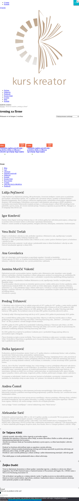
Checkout (7, 171)
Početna (6, 90)
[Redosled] (67, 116)
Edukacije (7, 92)
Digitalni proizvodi (10, 173)
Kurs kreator (8, 181)
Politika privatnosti (35, 500)
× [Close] (78, 1)
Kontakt (6, 4)
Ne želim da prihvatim (22, 500)
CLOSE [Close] (76, 2)
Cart (5, 170)
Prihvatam (11, 500)
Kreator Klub (8, 96)
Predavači (7, 94)
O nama (6, 2)
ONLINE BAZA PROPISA (13, 184)
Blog (5, 99)
